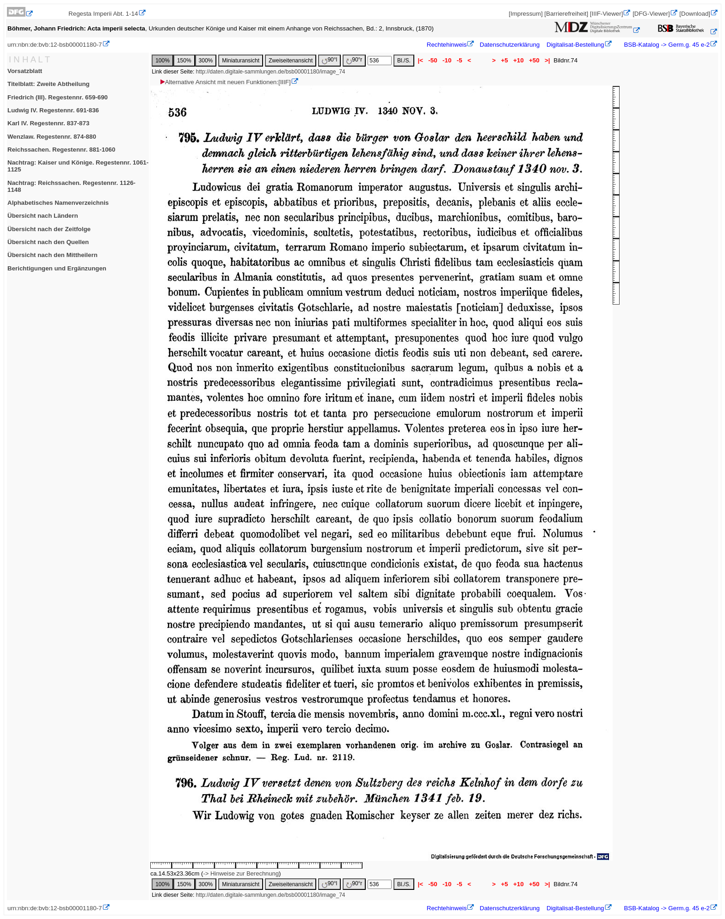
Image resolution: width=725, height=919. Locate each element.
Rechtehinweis (447, 44)
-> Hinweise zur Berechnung (241, 873)
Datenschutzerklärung (510, 44)
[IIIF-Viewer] (606, 13)
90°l (329, 60)
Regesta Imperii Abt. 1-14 (103, 13)
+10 (518, 60)
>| (547, 60)
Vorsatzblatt (24, 70)
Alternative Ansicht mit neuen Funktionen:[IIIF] (225, 82)
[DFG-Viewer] (651, 13)
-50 (433, 60)
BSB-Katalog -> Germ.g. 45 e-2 (666, 44)
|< (420, 60)
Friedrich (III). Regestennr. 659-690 (57, 97)
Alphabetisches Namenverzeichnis (58, 202)
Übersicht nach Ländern (42, 215)
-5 (459, 60)
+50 (534, 60)
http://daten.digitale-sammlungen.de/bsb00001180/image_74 (270, 71)
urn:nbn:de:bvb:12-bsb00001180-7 (54, 44)
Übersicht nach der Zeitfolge (49, 229)
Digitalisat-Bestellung (575, 44)
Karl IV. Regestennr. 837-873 (48, 123)
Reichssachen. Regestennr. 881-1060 (61, 149)
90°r (354, 60)
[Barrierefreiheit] (566, 13)
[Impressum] (525, 13)
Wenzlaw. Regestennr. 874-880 (51, 136)
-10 (447, 60)
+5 (504, 60)
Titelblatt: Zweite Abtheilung (48, 83)
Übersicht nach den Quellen (48, 242)
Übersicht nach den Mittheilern (52, 254)
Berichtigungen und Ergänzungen (56, 268)
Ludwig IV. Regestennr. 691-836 (53, 110)
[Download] (694, 13)
